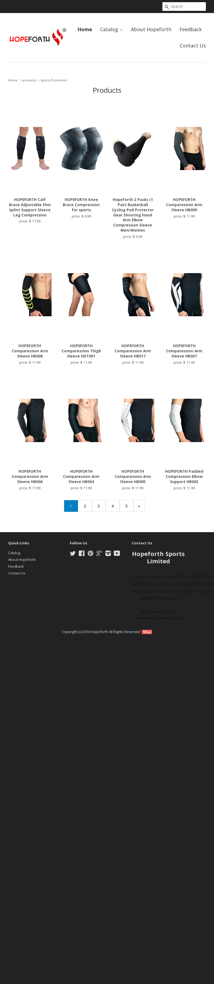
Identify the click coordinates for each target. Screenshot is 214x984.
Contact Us (193, 45)
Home (84, 29)
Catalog (111, 29)
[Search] (184, 6)
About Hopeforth (151, 29)
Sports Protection (53, 80)
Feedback (191, 29)
